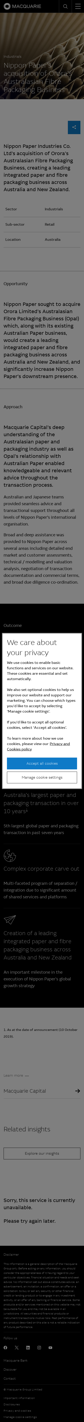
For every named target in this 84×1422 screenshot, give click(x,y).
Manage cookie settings (42, 777)
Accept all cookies (42, 763)
